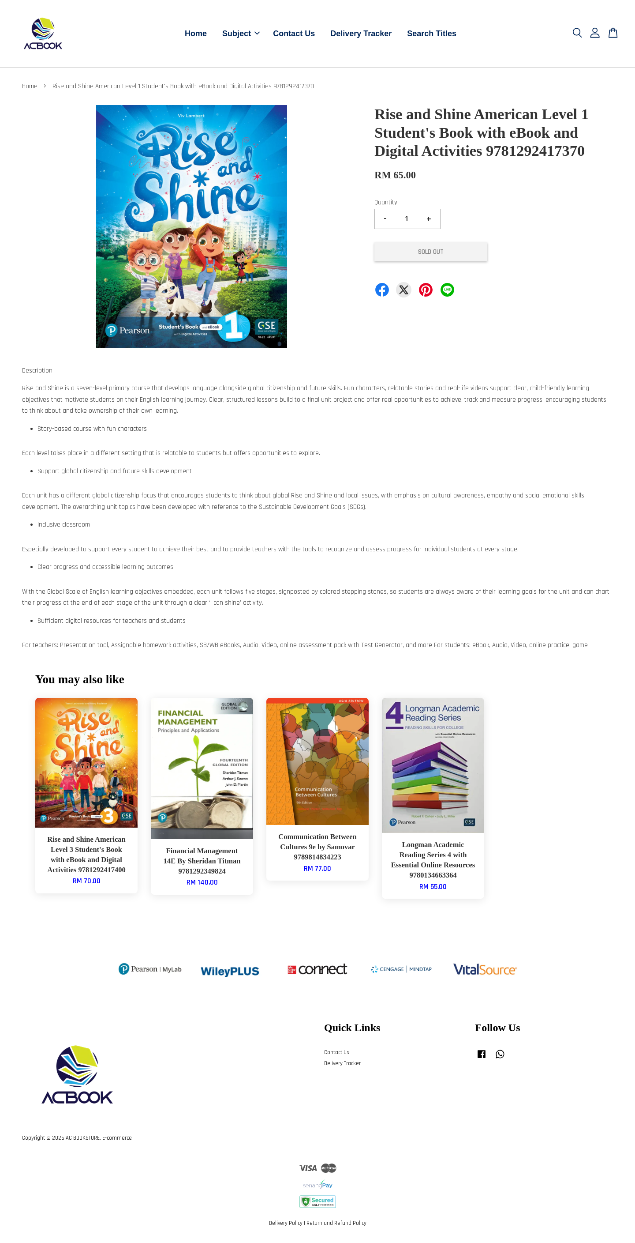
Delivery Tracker (361, 34)
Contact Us (294, 34)
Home (196, 34)
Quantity (385, 204)
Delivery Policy (286, 1224)
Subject (241, 34)
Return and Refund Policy (336, 1224)
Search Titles (431, 34)
